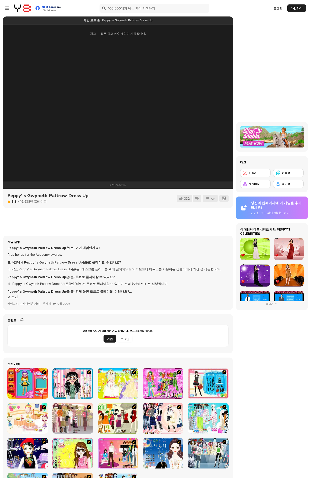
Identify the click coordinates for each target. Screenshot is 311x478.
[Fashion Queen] (208, 383)
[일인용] (288, 184)
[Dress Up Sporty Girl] (163, 418)
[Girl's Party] (27, 418)
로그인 (277, 8)
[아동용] (288, 173)
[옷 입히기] (255, 184)
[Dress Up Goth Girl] (163, 453)
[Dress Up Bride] (118, 383)
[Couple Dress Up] (118, 453)
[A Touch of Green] (163, 383)
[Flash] (255, 173)
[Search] (104, 8)
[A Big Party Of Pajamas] (208, 418)
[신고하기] (210, 198)
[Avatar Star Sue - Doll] (27, 383)
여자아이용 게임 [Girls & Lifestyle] (30, 303)
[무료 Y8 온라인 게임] (22, 8)
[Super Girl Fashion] (118, 418)
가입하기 (297, 8)
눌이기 (272, 303)
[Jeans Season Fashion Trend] (208, 453)
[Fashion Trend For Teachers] (72, 418)
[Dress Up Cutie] (72, 383)
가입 (110, 339)
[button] (12, 297)
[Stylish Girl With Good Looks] (27, 453)
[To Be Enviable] (72, 453)
